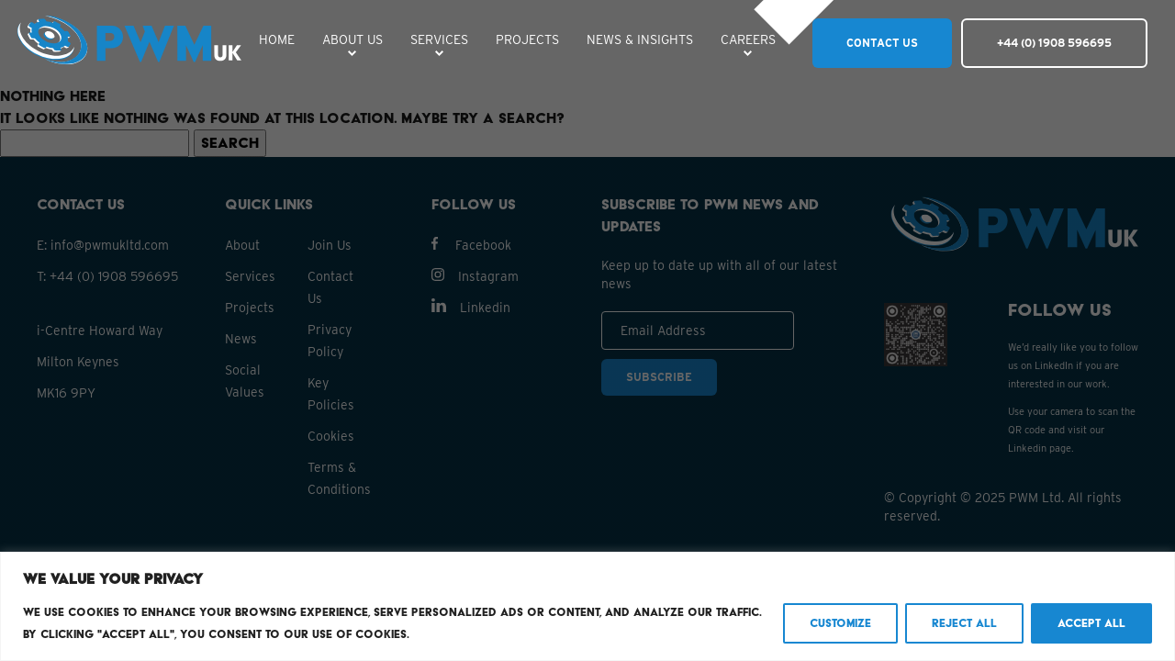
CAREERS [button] (748, 39)
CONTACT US (882, 43)
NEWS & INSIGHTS (640, 39)
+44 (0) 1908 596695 (1054, 43)
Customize (840, 623)
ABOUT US (352, 39)
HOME (277, 39)
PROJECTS (527, 39)
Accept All (1091, 623)
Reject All (964, 623)
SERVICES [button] (439, 39)
